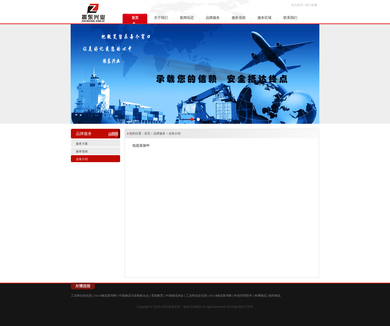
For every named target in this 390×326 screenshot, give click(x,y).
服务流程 (238, 18)
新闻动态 (187, 18)
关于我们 (161, 18)
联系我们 (290, 18)
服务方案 (82, 143)
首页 (135, 18)
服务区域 (264, 18)
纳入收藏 (311, 5)
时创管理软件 (243, 295)
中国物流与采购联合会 (134, 295)
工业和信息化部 (81, 295)
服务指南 (82, 151)
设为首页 (297, 5)
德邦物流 (275, 295)
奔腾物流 (260, 295)
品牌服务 (213, 18)
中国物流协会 (175, 295)
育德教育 (157, 295)
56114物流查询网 (105, 295)
